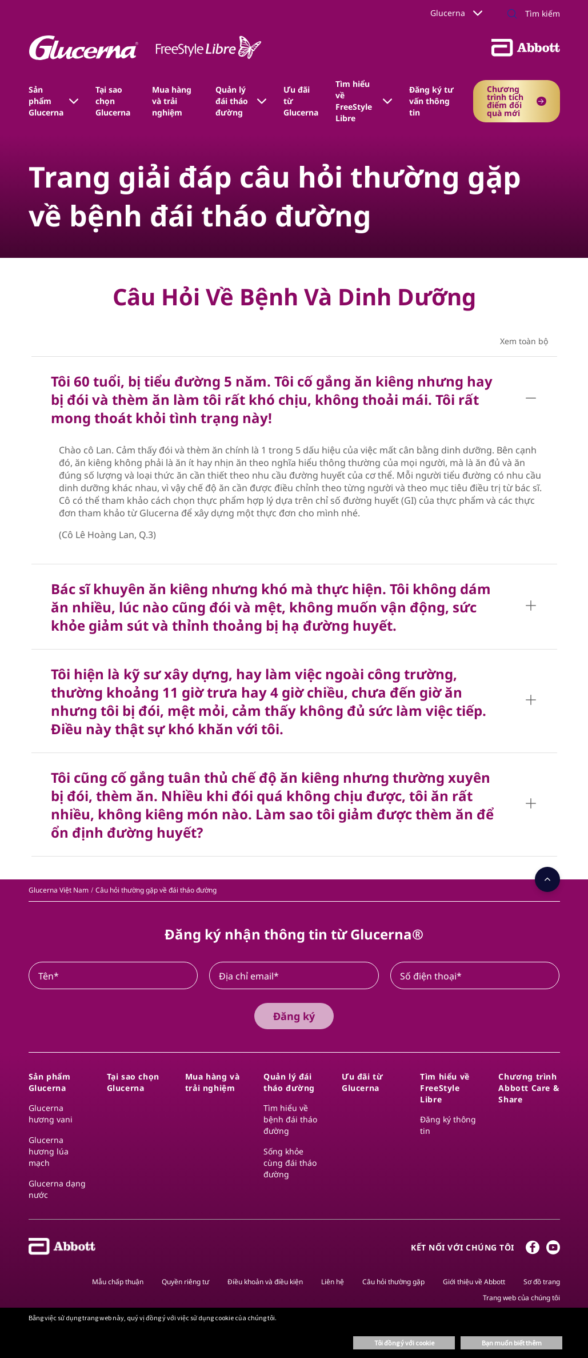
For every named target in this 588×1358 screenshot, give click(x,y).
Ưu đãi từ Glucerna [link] (300, 101)
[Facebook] (532, 1250)
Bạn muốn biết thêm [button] (512, 1343)
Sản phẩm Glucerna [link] (46, 101)
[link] (59, 890)
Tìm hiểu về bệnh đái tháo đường (290, 1119)
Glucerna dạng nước (57, 1189)
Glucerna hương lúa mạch (49, 1151)
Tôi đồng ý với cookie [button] (404, 1343)
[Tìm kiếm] (530, 13)
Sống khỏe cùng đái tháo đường (290, 1163)
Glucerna (456, 12)
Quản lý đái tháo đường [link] (231, 101)
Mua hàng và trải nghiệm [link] (171, 101)
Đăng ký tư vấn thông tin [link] (431, 101)
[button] (512, 15)
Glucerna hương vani (51, 1113)
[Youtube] (553, 1250)
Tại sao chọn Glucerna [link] (112, 101)
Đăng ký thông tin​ (448, 1125)
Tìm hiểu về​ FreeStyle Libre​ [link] (353, 101)
